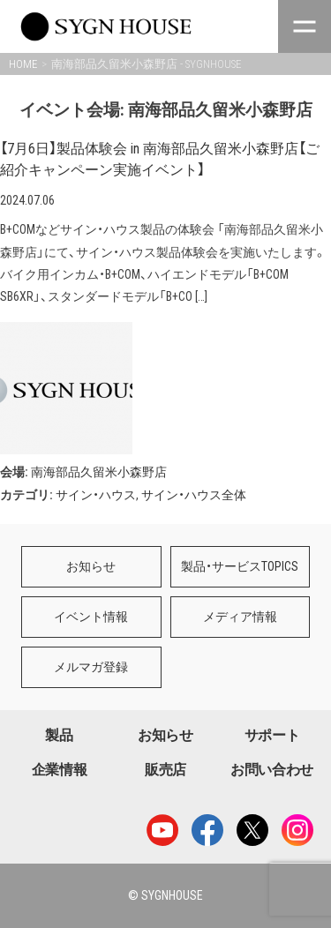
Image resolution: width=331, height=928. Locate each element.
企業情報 (59, 769)
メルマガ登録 (91, 667)
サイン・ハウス (96, 495)
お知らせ (91, 566)
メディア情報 (240, 617)
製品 (58, 735)
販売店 (165, 769)
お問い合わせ (271, 769)
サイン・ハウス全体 (193, 495)
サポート (272, 735)
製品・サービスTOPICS (239, 566)
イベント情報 (91, 617)
